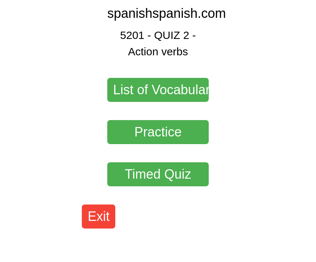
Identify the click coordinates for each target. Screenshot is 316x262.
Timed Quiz (158, 174)
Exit (98, 216)
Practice (157, 131)
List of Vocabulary (161, 89)
